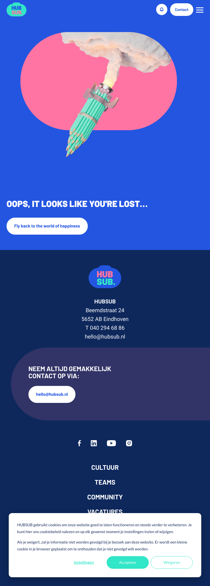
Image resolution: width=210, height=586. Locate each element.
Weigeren (172, 562)
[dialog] (105, 545)
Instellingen (84, 562)
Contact (182, 9)
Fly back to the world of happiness (47, 226)
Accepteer (127, 562)
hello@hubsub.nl (105, 336)
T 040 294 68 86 (105, 328)
